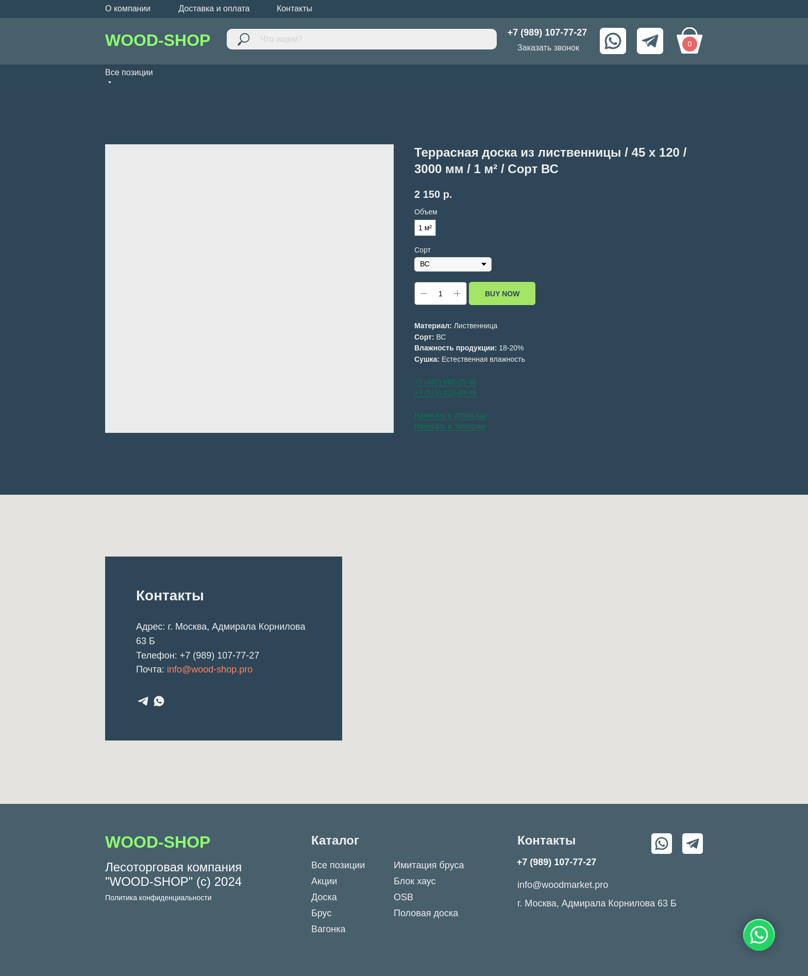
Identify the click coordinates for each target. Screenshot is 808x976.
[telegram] (143, 701)
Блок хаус (415, 881)
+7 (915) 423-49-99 (445, 393)
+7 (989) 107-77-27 (220, 655)
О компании (127, 8)
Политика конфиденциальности (158, 898)
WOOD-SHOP (157, 40)
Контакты (294, 8)
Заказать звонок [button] (548, 47)
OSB (403, 897)
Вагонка (328, 929)
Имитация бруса (429, 865)
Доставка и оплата (213, 8)
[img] (613, 41)
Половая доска (426, 913)
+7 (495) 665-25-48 (445, 382)
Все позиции (338, 865)
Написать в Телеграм (449, 426)
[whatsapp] (159, 701)
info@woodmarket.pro (562, 885)
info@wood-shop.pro (209, 669)
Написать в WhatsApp (450, 415)
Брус (321, 913)
